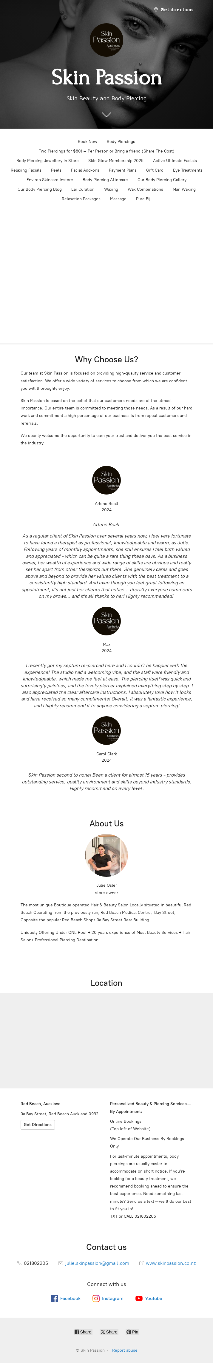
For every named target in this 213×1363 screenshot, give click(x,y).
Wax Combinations (145, 189)
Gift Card (154, 170)
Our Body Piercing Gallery (162, 179)
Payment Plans (123, 170)
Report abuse (125, 1350)
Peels (56, 170)
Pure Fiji (144, 198)
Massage (118, 198)
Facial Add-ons (85, 170)
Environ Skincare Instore (50, 179)
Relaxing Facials (26, 170)
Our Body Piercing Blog (40, 189)
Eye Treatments (188, 170)
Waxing (111, 189)
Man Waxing (184, 189)
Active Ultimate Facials (175, 160)
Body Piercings (121, 141)
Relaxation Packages (81, 198)
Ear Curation (83, 189)
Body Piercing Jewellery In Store (47, 160)
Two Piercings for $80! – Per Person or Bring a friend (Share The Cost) (107, 151)
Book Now (87, 141)
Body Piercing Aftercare (105, 179)
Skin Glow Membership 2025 (115, 160)
